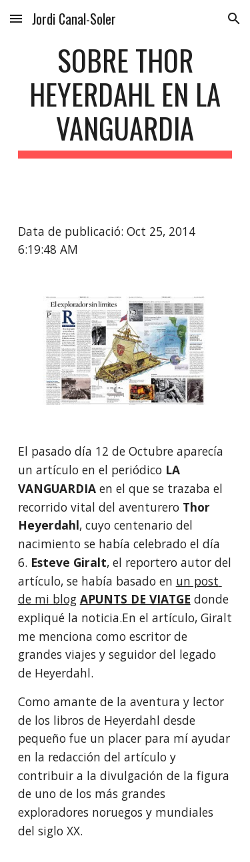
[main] (125, 100)
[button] (16, 18)
